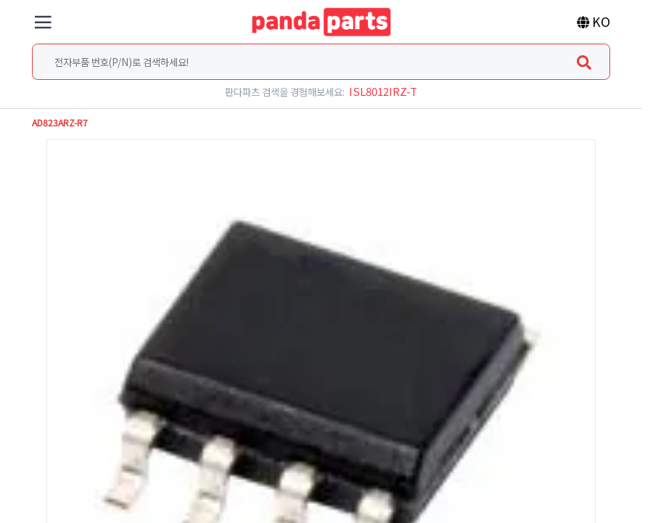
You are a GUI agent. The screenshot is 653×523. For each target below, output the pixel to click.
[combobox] (321, 61)
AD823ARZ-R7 (60, 122)
